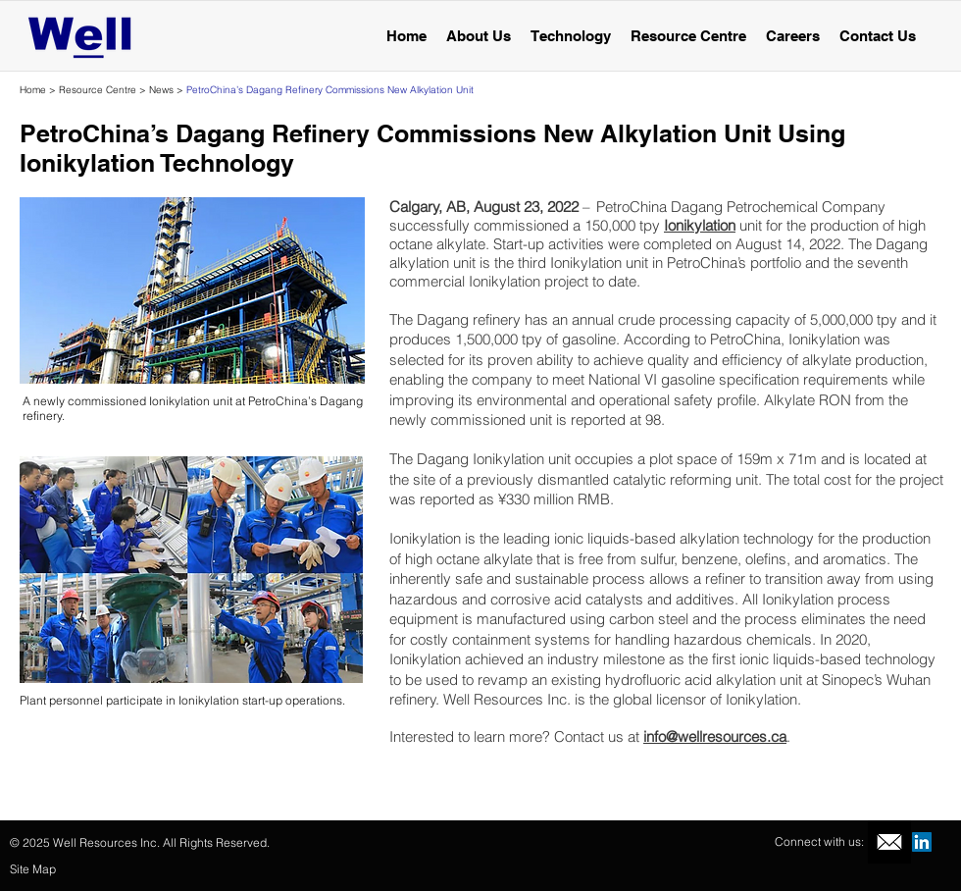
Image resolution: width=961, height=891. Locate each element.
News (161, 89)
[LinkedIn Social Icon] (922, 842)
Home (33, 89)
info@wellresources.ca (714, 736)
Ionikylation (699, 225)
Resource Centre (97, 89)
